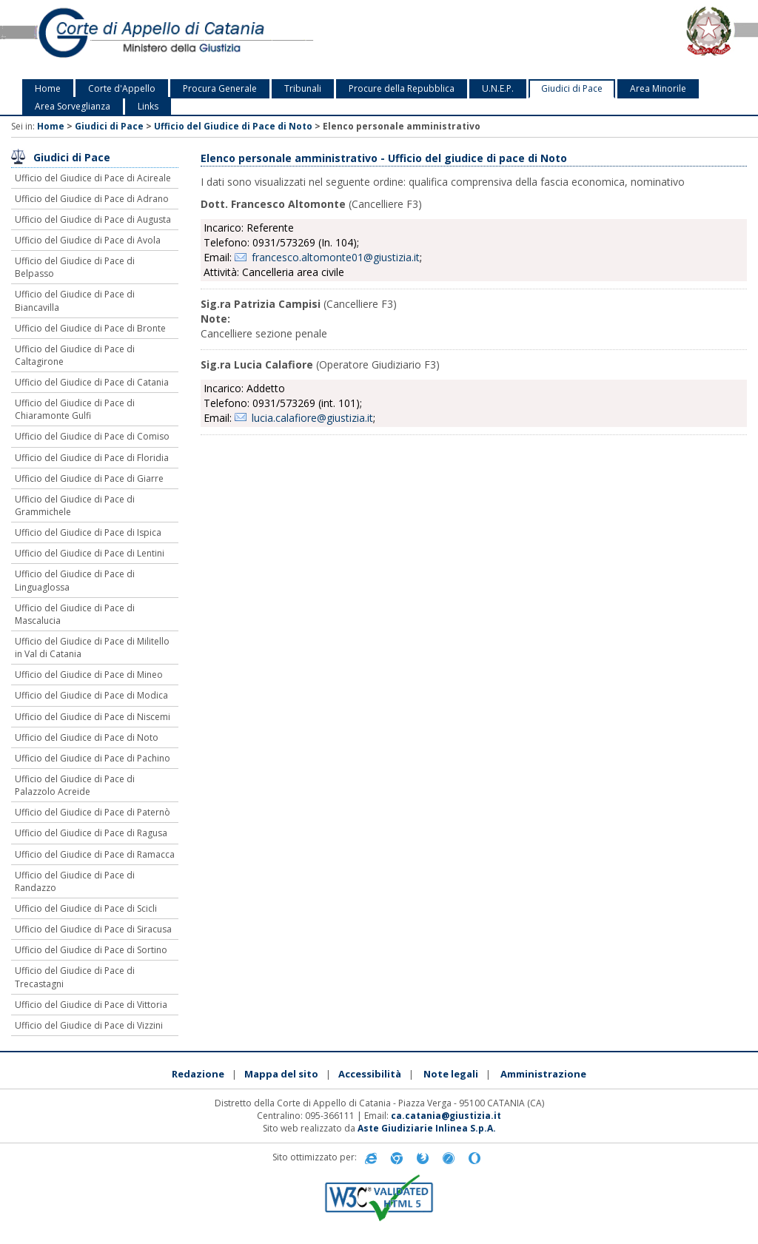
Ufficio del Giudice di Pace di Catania (92, 382)
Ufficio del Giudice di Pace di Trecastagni (75, 976)
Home (48, 88)
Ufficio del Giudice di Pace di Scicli (86, 908)
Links (148, 106)
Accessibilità (369, 1073)
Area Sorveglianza (72, 106)
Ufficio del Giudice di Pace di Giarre (89, 478)
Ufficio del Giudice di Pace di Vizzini (89, 1025)
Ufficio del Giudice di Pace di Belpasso (75, 267)
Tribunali (302, 88)
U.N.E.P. (498, 88)
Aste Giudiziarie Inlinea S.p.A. (427, 1128)
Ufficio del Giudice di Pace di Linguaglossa (75, 580)
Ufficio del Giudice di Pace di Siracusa (93, 929)
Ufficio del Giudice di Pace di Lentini (89, 553)
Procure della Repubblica (402, 88)
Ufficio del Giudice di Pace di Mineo (89, 674)
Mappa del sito (281, 1073)
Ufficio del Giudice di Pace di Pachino (92, 758)
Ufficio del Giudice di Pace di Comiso (92, 436)
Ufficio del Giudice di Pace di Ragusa (91, 833)
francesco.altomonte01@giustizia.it (336, 257)
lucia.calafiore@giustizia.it (312, 418)
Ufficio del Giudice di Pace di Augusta (93, 219)
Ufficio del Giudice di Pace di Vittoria (91, 1004)
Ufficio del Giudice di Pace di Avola (88, 240)
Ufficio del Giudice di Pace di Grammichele (75, 505)
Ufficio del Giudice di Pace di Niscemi (92, 716)
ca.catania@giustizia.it (446, 1115)
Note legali (450, 1073)
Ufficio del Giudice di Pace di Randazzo (75, 881)
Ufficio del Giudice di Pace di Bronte (90, 328)
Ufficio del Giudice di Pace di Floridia (92, 457)
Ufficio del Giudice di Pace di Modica (91, 695)
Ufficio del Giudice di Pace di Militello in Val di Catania (92, 647)
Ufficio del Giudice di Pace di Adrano (92, 198)
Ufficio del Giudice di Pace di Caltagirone (75, 355)
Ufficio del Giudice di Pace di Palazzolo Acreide (75, 785)
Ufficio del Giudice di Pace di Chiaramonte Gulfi (75, 409)
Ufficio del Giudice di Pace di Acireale (93, 178)
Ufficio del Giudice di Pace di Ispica (88, 532)
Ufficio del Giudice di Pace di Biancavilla (75, 300)
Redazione (198, 1073)
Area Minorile (658, 88)
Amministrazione (543, 1073)
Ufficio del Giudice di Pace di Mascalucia (75, 614)
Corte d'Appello (121, 88)
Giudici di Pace (572, 88)
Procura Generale (220, 88)
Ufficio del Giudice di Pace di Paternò (92, 812)
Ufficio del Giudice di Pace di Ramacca (95, 854)
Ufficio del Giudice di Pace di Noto (233, 126)
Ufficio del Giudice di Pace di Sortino (91, 950)
